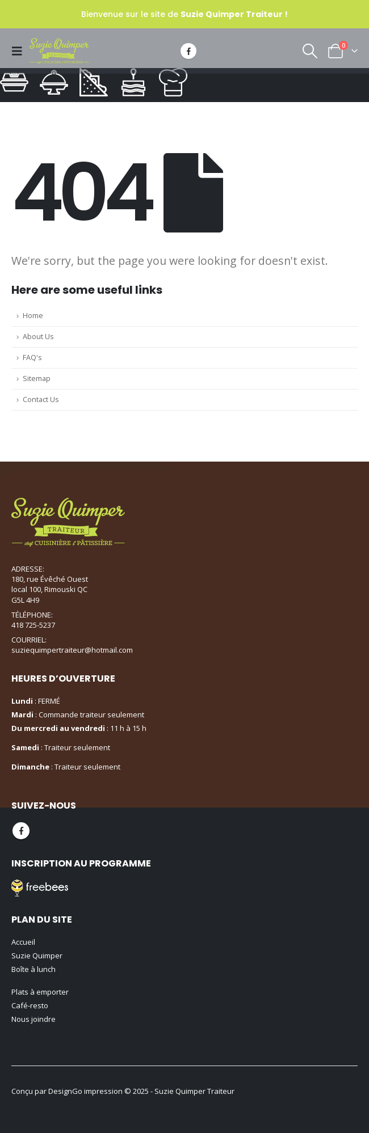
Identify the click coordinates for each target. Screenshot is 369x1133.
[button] (20, 51)
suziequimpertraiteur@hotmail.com (72, 650)
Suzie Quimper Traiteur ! (234, 14)
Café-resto (29, 1005)
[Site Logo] (59, 51)
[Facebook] (188, 51)
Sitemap (37, 378)
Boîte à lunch (33, 969)
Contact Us (41, 399)
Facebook (21, 830)
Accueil (23, 942)
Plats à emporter (40, 992)
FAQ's (32, 357)
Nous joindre (33, 1019)
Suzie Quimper (36, 955)
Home (33, 315)
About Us (38, 336)
